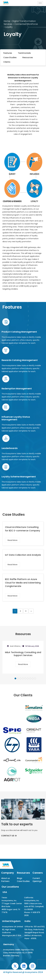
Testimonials (24, 53)
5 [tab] (25, 678)
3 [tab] (20, 678)
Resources (27, 57)
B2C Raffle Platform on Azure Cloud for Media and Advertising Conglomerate (23, 583)
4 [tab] (23, 678)
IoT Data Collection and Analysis (23, 554)
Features (7, 53)
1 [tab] (15, 678)
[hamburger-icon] (40, 3)
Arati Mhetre (15, 646)
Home (7, 21)
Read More (12, 540)
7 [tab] (30, 678)
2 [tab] (18, 678)
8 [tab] (32, 678)
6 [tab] (28, 678)
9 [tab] (35, 678)
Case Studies (10, 57)
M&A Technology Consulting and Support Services (23, 654)
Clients (6, 62)
